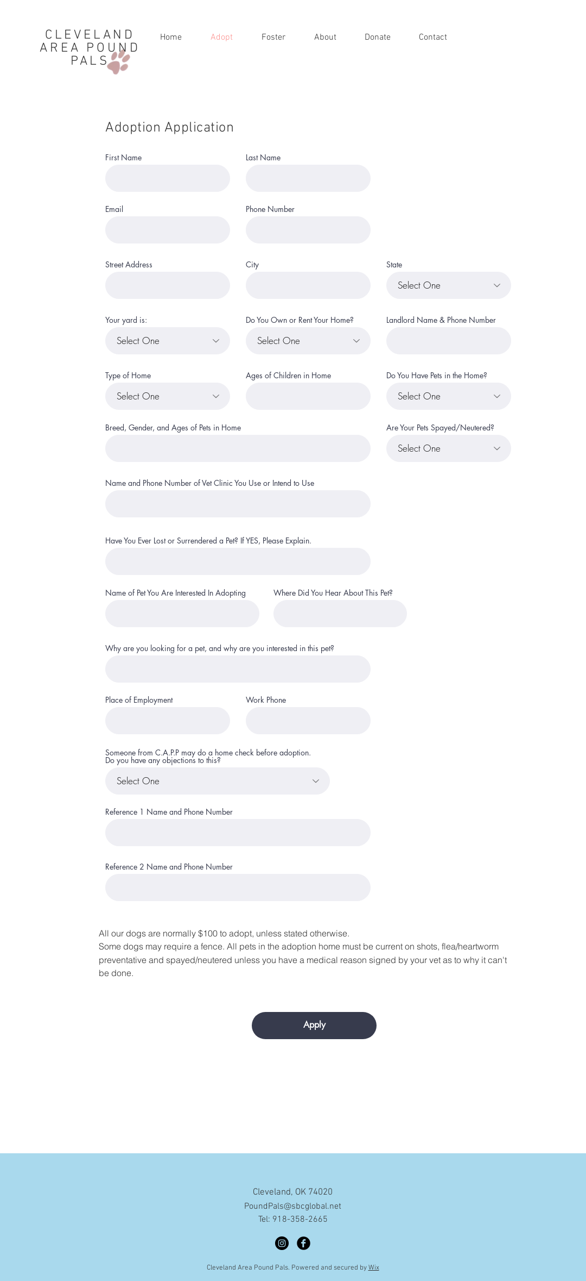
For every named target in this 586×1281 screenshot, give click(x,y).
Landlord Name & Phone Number (441, 320)
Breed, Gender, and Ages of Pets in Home (173, 428)
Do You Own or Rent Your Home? (300, 320)
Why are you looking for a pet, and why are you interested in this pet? (219, 648)
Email (114, 209)
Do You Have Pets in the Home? (436, 375)
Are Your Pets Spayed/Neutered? (440, 428)
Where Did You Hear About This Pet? (333, 593)
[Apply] (314, 1025)
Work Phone (266, 700)
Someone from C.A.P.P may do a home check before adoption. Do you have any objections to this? (208, 756)
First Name (123, 157)
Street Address (128, 264)
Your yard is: (126, 320)
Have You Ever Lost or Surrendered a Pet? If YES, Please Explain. (208, 541)
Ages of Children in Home (288, 375)
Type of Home (128, 375)
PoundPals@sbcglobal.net (292, 1206)
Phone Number (270, 209)
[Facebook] (303, 1243)
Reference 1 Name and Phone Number (169, 812)
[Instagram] (282, 1243)
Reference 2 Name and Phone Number (169, 867)
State (394, 264)
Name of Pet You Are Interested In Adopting (175, 593)
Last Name (263, 157)
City (252, 264)
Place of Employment (139, 700)
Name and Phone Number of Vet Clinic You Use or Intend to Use (209, 483)
